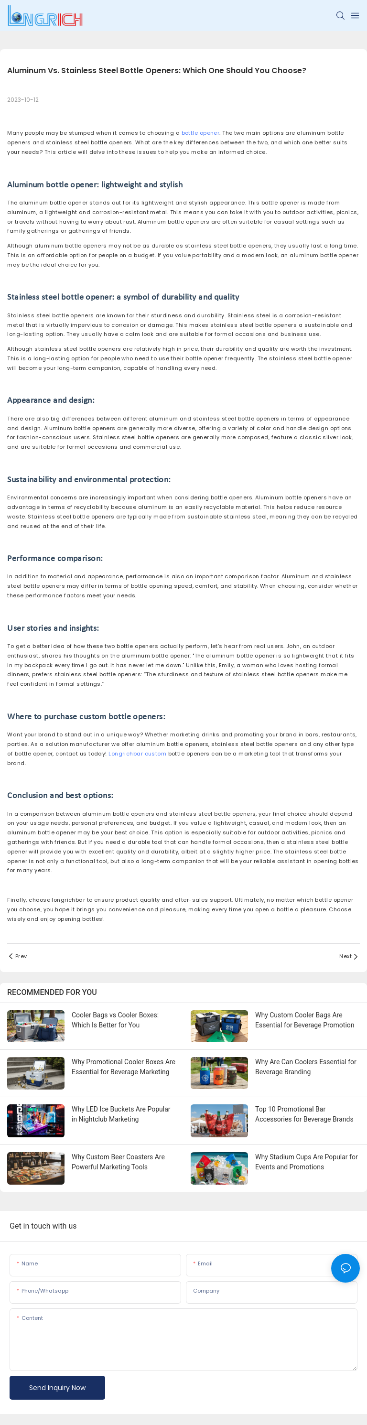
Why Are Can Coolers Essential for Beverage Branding (305, 1067)
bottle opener (201, 133)
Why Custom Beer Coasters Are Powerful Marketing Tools (118, 1162)
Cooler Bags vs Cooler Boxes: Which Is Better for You (115, 1020)
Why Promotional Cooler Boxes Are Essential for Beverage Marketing (123, 1067)
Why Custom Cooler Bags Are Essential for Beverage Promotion (305, 1020)
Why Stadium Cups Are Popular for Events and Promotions (306, 1162)
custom (156, 753)
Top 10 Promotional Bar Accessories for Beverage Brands (304, 1114)
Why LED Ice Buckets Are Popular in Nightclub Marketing (121, 1114)
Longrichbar (125, 753)
